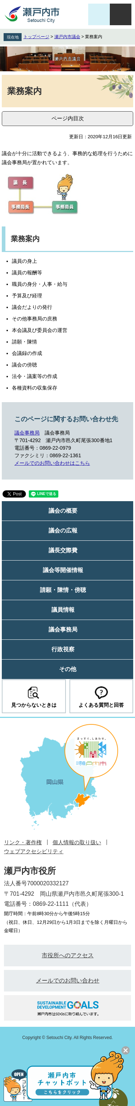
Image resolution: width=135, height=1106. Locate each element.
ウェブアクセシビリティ (33, 851)
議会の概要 (63, 511)
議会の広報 (63, 530)
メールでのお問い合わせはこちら (52, 463)
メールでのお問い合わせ (67, 980)
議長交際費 (63, 550)
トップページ (36, 36)
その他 (67, 669)
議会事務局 (27, 433)
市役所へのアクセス (68, 955)
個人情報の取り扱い (77, 842)
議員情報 (63, 610)
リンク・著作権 (23, 842)
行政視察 (63, 649)
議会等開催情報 (63, 570)
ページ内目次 (67, 118)
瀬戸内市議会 (67, 36)
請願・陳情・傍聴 (63, 590)
